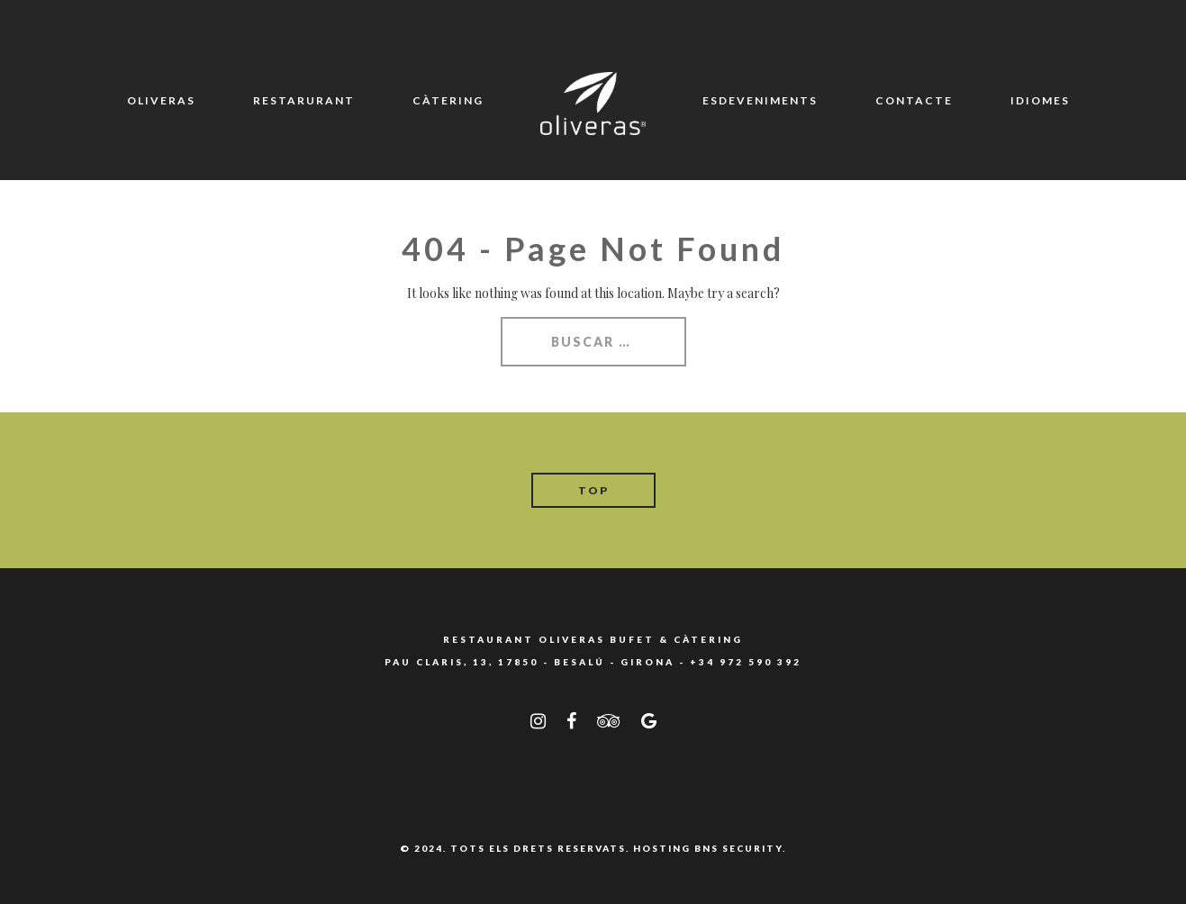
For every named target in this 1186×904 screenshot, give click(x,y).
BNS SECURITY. (740, 848)
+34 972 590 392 (745, 661)
